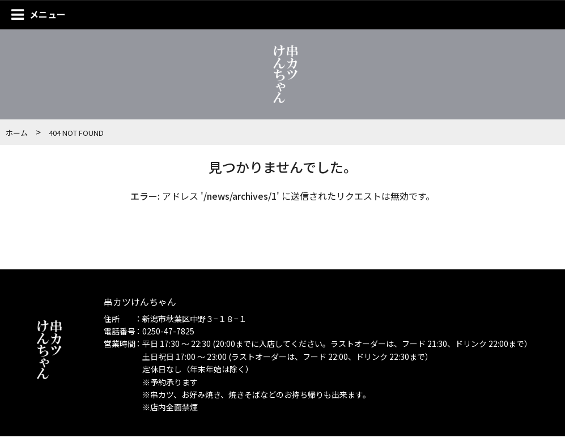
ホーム (17, 134)
